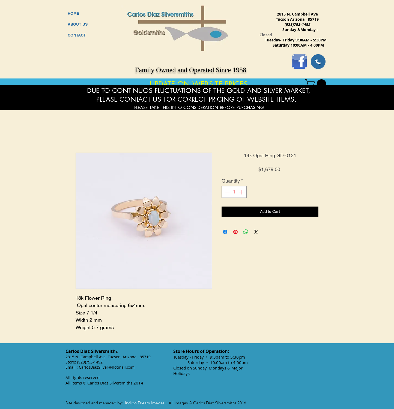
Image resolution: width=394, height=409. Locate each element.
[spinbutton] (234, 192)
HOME (73, 13)
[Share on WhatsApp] (246, 232)
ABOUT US (78, 24)
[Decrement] (226, 192)
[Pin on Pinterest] (235, 232)
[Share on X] (256, 232)
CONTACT (77, 35)
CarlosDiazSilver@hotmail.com (107, 367)
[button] (317, 84)
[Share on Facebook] (225, 232)
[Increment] (241, 192)
